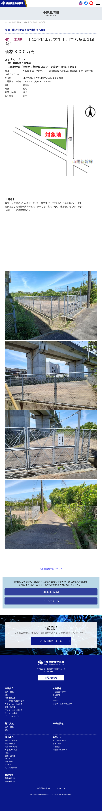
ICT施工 (8, 765)
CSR (54, 698)
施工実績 (9, 723)
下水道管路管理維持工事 (14, 701)
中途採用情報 (10, 781)
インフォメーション (60, 741)
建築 (6, 695)
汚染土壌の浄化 (11, 747)
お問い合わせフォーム (51, 641)
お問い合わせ (51, 677)
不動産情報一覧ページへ (51, 569)
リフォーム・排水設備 (13, 704)
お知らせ (57, 737)
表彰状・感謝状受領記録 (62, 704)
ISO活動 (56, 701)
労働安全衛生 (10, 756)
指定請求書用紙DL (60, 750)
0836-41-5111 (52, 671)
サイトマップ (60, 788)
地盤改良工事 (10, 698)
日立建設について (60, 692)
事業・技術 (57, 744)
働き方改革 (9, 762)
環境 (6, 753)
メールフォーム (51, 601)
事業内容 (9, 688)
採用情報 (56, 747)
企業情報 (57, 688)
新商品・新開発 (11, 741)
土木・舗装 (9, 692)
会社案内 (56, 695)
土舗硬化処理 (10, 744)
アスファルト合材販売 (13, 710)
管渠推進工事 (10, 707)
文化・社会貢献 (11, 768)
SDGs (7, 759)
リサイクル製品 (11, 750)
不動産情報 (58, 723)
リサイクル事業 (11, 713)
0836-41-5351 (51, 591)
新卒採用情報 (10, 778)
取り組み (9, 737)
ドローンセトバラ (12, 716)
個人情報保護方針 (44, 788)
